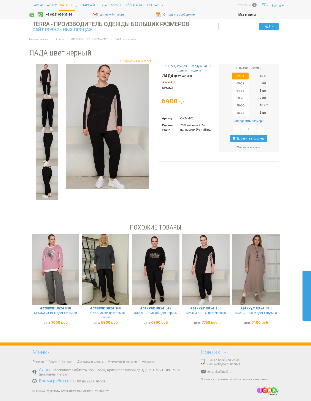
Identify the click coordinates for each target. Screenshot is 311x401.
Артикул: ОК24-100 (105, 308)
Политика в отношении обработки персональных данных (235, 379)
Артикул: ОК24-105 (205, 308)
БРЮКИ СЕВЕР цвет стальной (55, 313)
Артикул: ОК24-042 (155, 308)
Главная (37, 5)
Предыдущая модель (175, 68)
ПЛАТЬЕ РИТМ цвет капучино (256, 313)
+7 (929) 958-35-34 (59, 14)
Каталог (60, 39)
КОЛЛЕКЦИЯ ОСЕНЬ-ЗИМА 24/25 (89, 39)
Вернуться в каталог (134, 61)
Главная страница (39, 39)
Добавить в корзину (248, 138)
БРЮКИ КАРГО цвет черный (206, 313)
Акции (52, 5)
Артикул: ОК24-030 (55, 308)
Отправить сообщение (175, 14)
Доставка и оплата (91, 5)
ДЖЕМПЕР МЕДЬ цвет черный (156, 313)
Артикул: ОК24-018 (255, 308)
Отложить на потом (248, 147)
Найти (269, 26)
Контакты (155, 5)
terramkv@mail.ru (108, 14)
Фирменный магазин (127, 5)
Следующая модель (202, 68)
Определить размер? (248, 121)
